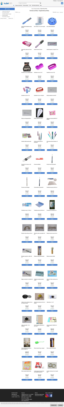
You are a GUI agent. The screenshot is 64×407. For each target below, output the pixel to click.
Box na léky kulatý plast (51, 26)
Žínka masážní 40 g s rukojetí (39, 348)
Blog (40, 5)
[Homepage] (13, 5)
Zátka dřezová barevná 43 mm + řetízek (39, 303)
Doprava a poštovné (18, 5)
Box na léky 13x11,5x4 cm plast (39, 26)
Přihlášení (55, 0)
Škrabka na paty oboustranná (39, 256)
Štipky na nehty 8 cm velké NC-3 (27, 279)
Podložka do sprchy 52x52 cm (52, 187)
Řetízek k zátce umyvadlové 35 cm (39, 234)
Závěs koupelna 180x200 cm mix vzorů (39, 326)
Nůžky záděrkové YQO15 (38, 118)
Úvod (32, 8)
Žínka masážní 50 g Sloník (51, 348)
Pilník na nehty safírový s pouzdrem (38, 142)
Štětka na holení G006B (51, 256)
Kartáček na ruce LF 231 (38, 72)
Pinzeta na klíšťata (37, 164)
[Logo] (6, 3)
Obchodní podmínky (35, 5)
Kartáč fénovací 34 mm (38, 49)
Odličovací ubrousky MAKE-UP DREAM (52, 119)
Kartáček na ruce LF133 (51, 72)
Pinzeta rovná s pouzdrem (51, 164)
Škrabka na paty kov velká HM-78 (26, 257)
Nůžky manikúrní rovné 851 (51, 95)
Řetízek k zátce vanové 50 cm (52, 233)
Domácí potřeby (37, 8)
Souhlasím (60, 405)
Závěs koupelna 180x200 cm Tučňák (52, 326)
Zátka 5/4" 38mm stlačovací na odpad (52, 280)
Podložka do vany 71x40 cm (26, 210)
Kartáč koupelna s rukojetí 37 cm (52, 49)
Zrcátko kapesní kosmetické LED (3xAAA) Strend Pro (39, 371)
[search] (40, 3)
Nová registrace (60, 0)
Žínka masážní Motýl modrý (26, 371)
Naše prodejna (25, 5)
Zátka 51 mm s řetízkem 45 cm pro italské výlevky (26, 303)
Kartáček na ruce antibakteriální (26, 72)
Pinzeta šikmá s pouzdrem (38, 187)
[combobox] (57, 12)
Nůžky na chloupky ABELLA (26, 118)
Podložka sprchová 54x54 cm (39, 210)
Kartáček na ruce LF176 (25, 95)
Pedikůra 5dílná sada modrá (26, 141)
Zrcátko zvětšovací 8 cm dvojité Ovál (52, 371)
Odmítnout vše (53, 405)
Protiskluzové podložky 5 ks (51, 210)
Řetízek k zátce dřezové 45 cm (26, 233)
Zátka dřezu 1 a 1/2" (50, 302)
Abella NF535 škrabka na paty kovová (26, 27)
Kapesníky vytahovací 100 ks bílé (26, 50)
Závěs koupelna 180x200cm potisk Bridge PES (26, 349)
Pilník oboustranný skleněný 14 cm (52, 142)
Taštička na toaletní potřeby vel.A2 (39, 280)
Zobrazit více (10, 18)
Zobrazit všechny (3, 18)
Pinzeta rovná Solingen (25, 187)
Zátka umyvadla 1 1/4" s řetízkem (25, 326)
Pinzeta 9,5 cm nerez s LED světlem (26, 165)
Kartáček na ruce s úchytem (39, 95)
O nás (30, 5)
